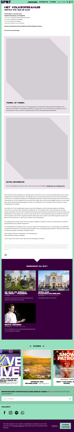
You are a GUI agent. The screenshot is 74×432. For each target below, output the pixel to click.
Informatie (43, 2)
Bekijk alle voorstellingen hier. (56, 186)
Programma (33, 2)
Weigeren (54, 426)
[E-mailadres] (37, 398)
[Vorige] (31, 346)
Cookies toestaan (65, 426)
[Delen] (5, 255)
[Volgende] (43, 346)
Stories (53, 2)
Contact (60, 1)
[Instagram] (11, 412)
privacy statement (19, 426)
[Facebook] (5, 412)
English (64, 1)
